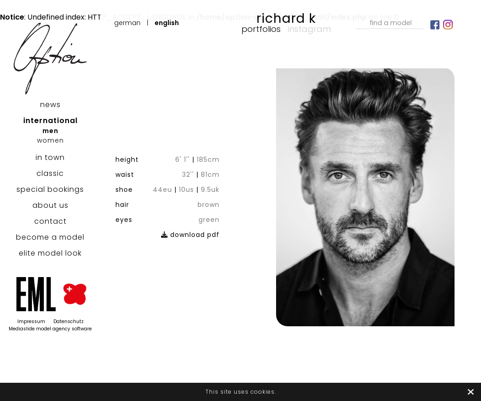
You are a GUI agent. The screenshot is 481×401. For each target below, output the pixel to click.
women (50, 140)
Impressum (31, 321)
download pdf (190, 234)
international (50, 120)
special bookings (50, 189)
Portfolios (261, 29)
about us (50, 205)
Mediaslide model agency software (50, 328)
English (167, 22)
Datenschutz (68, 321)
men (50, 130)
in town (50, 157)
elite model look (50, 253)
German (127, 22)
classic (50, 173)
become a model (50, 237)
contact (50, 221)
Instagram (309, 29)
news (50, 104)
